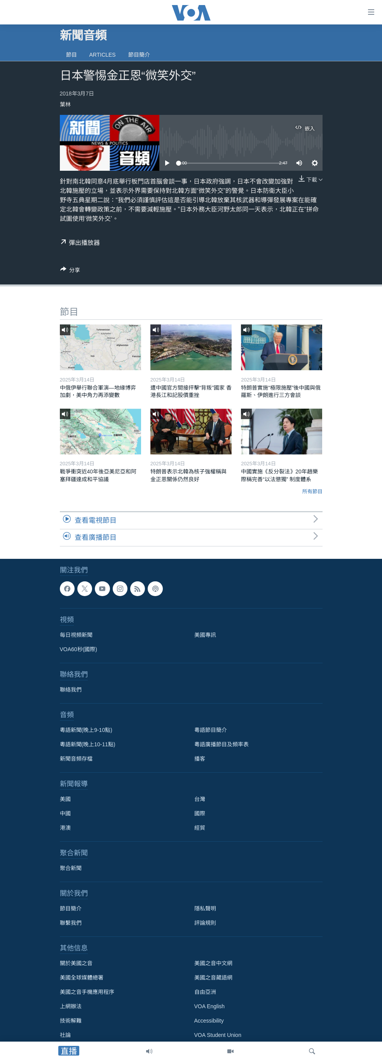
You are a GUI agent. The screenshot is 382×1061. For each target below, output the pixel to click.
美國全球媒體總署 (81, 977)
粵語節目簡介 (210, 730)
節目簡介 (139, 55)
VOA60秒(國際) (78, 649)
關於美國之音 (76, 963)
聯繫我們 (71, 923)
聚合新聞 (71, 868)
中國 (65, 813)
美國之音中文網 (213, 963)
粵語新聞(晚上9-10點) (86, 730)
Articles (102, 55)
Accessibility (209, 1021)
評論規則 (205, 923)
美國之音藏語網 (213, 977)
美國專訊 (205, 635)
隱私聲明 (205, 908)
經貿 (199, 828)
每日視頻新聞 (76, 635)
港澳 (65, 828)
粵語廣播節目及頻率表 (221, 744)
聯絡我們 (71, 690)
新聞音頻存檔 (76, 759)
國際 (199, 813)
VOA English (209, 1006)
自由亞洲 (205, 992)
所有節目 (312, 491)
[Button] (70, 271)
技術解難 (71, 1021)
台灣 (199, 799)
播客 (199, 759)
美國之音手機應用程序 (87, 992)
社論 (65, 1035)
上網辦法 (71, 1006)
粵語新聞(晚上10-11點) (87, 744)
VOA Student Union (217, 1035)
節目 (71, 55)
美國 (65, 799)
